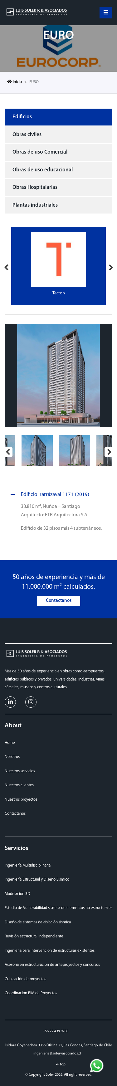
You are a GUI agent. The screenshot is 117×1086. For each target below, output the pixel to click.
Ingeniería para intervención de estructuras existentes (50, 951)
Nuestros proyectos (21, 800)
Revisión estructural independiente (34, 936)
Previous (6, 266)
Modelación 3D (17, 894)
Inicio (14, 82)
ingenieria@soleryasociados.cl (57, 1053)
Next (111, 266)
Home (10, 743)
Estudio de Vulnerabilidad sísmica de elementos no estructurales (58, 908)
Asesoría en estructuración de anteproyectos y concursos (52, 965)
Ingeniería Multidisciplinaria (28, 865)
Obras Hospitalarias (34, 187)
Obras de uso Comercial (39, 152)
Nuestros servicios (20, 771)
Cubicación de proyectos (25, 979)
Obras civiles (26, 134)
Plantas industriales (35, 205)
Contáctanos (58, 600)
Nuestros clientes (19, 785)
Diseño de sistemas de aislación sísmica (38, 922)
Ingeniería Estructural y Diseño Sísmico (37, 879)
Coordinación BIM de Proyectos (31, 993)
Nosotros (12, 757)
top (63, 1064)
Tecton (58, 293)
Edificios (22, 117)
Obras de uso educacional (42, 170)
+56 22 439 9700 (55, 1031)
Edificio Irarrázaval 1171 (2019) (48, 494)
